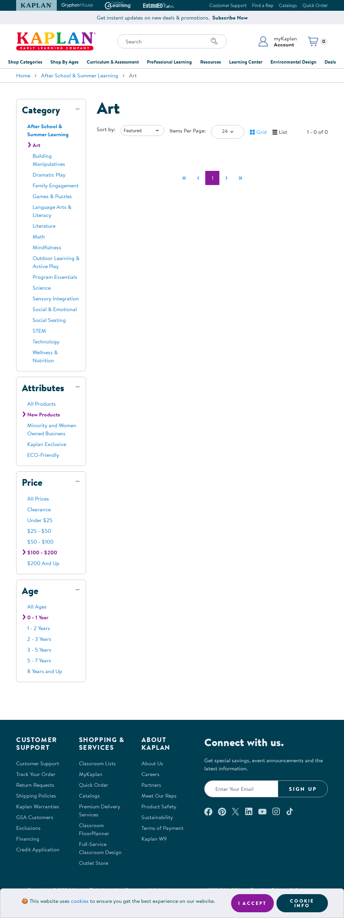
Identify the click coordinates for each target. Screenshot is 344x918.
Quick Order (315, 5)
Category (41, 110)
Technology (46, 341)
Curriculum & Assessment (113, 62)
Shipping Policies (36, 795)
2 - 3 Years (39, 638)
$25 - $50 (39, 531)
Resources (210, 62)
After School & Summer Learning (79, 75)
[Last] (240, 178)
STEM (39, 330)
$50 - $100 (40, 541)
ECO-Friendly (43, 454)
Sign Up (303, 789)
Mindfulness (47, 247)
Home (23, 75)
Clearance (39, 509)
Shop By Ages (64, 62)
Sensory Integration (56, 298)
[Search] (214, 41)
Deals (330, 62)
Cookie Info (302, 903)
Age (30, 590)
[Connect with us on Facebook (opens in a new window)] (208, 811)
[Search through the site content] (172, 41)
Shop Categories (25, 62)
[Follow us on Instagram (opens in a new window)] (276, 811)
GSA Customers (34, 817)
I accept (252, 903)
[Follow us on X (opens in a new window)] (235, 811)
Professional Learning (169, 62)
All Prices (38, 498)
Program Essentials (55, 277)
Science (42, 287)
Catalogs (288, 5)
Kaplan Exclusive (46, 444)
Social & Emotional (55, 309)
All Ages (37, 606)
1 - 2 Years (38, 628)
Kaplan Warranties (37, 806)
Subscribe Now (230, 17)
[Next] (226, 178)
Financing (27, 838)
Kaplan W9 (154, 838)
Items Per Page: (188, 130)
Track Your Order (35, 774)
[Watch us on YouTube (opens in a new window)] (262, 811)
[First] (184, 178)
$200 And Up (43, 563)
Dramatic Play (49, 174)
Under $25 (39, 520)
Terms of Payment (162, 828)
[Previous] (198, 178)
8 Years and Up (44, 671)
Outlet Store (93, 863)
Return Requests (35, 784)
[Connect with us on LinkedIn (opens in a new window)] (249, 811)
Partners (151, 784)
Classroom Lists (97, 763)
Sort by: (106, 129)
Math (39, 236)
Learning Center (245, 62)
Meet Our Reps (159, 795)
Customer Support (228, 5)
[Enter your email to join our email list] (241, 788)
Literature (44, 225)
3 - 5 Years (39, 649)
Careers (150, 774)
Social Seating (49, 320)
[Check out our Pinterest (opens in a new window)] (222, 811)
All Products (41, 403)
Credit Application (37, 849)
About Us (152, 763)
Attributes (43, 387)
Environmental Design (293, 62)
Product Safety (158, 806)
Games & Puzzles (52, 196)
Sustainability (157, 817)
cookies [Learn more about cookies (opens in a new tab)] (80, 901)
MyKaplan (90, 774)
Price (32, 482)
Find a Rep (262, 5)
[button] (277, 41)
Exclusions (28, 828)
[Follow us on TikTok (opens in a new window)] (290, 811)
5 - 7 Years (39, 660)
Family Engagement (56, 185)
